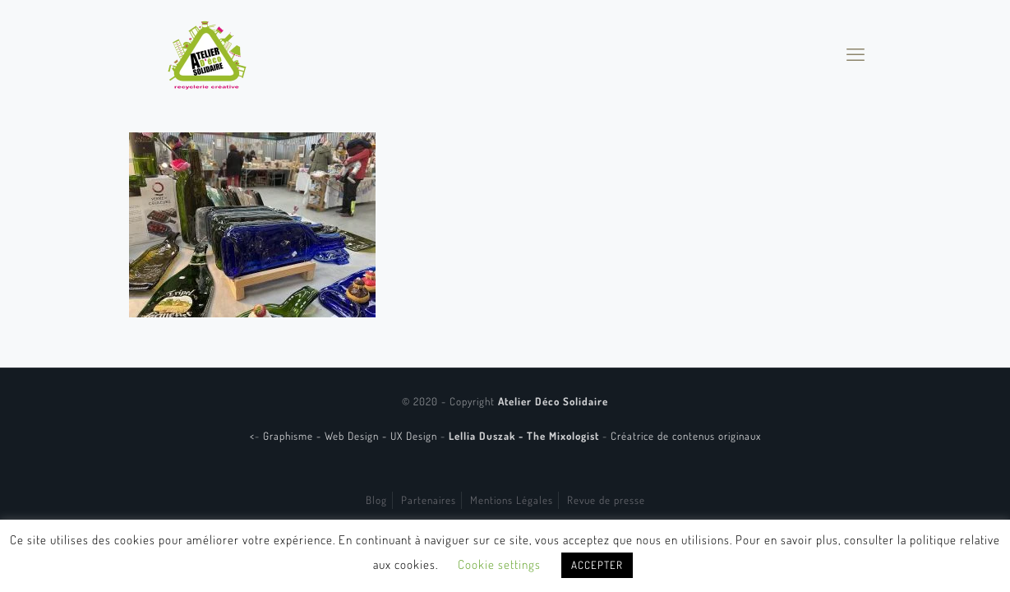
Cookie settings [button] (499, 564)
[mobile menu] (855, 53)
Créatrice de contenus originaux (686, 435)
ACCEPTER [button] (597, 564)
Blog (376, 499)
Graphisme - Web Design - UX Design (351, 435)
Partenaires (428, 499)
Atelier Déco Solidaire (553, 401)
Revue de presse (606, 499)
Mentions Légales (511, 499)
